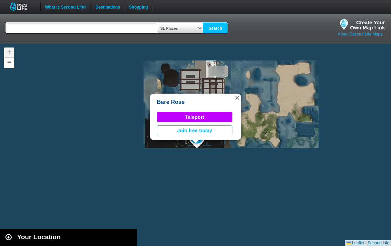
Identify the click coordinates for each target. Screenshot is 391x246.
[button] (237, 98)
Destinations (107, 6)
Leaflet (355, 243)
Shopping (138, 6)
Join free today (194, 130)
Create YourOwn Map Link (367, 24)
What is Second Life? (65, 6)
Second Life (22, 6)
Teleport (194, 117)
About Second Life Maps (360, 34)
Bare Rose (171, 102)
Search (215, 28)
